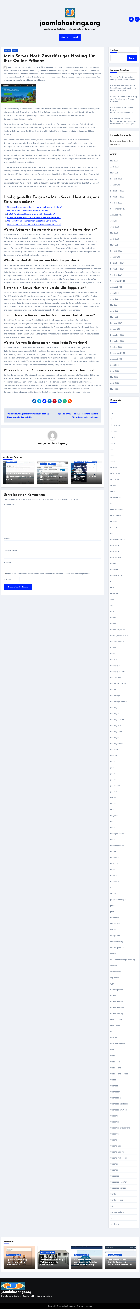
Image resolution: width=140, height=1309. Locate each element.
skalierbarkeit (62, 77)
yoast (112, 1218)
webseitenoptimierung (120, 1128)
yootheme (114, 1224)
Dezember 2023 (117, 335)
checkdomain (116, 515)
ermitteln (114, 593)
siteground (115, 936)
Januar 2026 (116, 185)
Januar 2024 (116, 329)
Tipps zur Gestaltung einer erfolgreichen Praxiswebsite (16, 1262)
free (112, 599)
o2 (111, 888)
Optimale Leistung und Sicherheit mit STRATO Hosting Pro (51, 471)
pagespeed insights (118, 900)
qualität (24, 74)
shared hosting (20, 77)
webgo (113, 1080)
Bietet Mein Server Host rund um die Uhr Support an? (31, 214)
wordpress (11, 462)
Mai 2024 (114, 305)
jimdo (112, 774)
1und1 (112, 437)
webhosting (91, 462)
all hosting (114, 479)
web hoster (115, 1062)
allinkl (112, 491)
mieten (113, 852)
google (113, 623)
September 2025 (117, 209)
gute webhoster (117, 641)
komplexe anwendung (30, 70)
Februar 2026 (116, 179)
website (19, 80)
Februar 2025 (116, 251)
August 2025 (116, 215)
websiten (114, 1164)
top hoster (114, 978)
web (112, 1050)
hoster (7, 50)
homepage (114, 665)
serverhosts (8, 77)
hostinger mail (116, 743)
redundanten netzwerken (51, 74)
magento (114, 816)
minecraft (114, 858)
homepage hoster (118, 671)
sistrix (113, 930)
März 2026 (115, 173)
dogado (113, 563)
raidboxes (114, 918)
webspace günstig (118, 1188)
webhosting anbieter (119, 1104)
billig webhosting (117, 509)
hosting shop (116, 731)
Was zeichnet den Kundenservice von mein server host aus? (34, 224)
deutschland (115, 557)
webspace (114, 1176)
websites (114, 1170)
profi (112, 912)
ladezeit (113, 804)
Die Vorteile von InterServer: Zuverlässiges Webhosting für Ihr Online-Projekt (123, 88)
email (112, 587)
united (113, 996)
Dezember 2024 (117, 263)
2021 (112, 461)
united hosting (116, 1014)
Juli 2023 (114, 365)
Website (7, 561)
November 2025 (117, 197)
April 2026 (114, 167)
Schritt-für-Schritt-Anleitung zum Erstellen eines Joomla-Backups (123, 99)
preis (112, 906)
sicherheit (31, 77)
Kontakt (75, 37)
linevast (113, 810)
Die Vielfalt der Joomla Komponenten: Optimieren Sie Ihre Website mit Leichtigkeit (123, 121)
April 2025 (114, 239)
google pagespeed (118, 629)
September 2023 (117, 353)
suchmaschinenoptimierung (122, 960)
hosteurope (115, 695)
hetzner (113, 659)
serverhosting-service (92, 74)
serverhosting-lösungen (72, 74)
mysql (113, 870)
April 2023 (114, 383)
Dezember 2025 (117, 191)
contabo (113, 521)
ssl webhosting (116, 942)
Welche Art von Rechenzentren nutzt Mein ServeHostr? (32, 221)
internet (114, 755)
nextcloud (114, 882)
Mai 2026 (114, 161)
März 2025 (114, 245)
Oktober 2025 (116, 203)
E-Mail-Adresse (11, 550)
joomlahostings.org (70, 23)
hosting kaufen (117, 719)
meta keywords (117, 846)
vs (111, 1032)
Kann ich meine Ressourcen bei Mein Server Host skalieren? (34, 217)
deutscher (114, 551)
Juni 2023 (114, 371)
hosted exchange (118, 683)
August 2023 (116, 359)
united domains (117, 1008)
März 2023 (114, 389)
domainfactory (116, 575)
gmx (112, 611)
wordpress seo (116, 1200)
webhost (114, 1086)
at (111, 503)
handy (113, 647)
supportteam (74, 77)
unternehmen (85, 77)
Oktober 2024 (116, 275)
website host (116, 1146)
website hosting (117, 1152)
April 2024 (114, 311)
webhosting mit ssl (118, 1110)
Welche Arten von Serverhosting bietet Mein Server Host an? (34, 207)
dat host (114, 527)
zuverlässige (28, 80)
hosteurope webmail (119, 701)
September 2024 (117, 281)
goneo (113, 617)
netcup (113, 876)
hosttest (114, 749)
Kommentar (9, 504)
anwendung (48, 67)
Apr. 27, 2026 (45, 480)
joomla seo (115, 786)
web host (114, 1056)
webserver (114, 1134)
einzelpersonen (86, 67)
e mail (112, 581)
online (113, 894)
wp (111, 1206)
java (112, 768)
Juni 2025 (114, 227)
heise (112, 653)
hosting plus (115, 725)
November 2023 (117, 341)
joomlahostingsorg (19, 67)
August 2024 (116, 287)
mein (15, 50)
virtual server (116, 1020)
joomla (113, 780)
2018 (112, 443)
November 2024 (117, 269)
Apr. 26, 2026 (79, 480)
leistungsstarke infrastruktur (77, 70)
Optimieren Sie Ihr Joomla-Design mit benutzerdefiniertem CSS (120, 1262)
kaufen (113, 798)
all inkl (113, 485)
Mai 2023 (114, 377)
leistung (61, 70)
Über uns (64, 37)
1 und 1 (113, 413)
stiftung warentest (118, 948)
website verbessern (118, 1158)
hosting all (114, 713)
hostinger (114, 737)
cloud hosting (59, 67)
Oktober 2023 (116, 347)
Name (7, 538)
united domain (116, 1002)
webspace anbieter (118, 1182)
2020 (112, 455)
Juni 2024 (114, 299)
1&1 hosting (115, 425)
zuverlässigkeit (40, 80)
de (111, 533)
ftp (111, 605)
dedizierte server (72, 67)
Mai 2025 (114, 233)
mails (112, 828)
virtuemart (115, 1026)
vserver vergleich (117, 1044)
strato (52, 464)
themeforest (115, 972)
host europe (115, 677)
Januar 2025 (116, 257)
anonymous (115, 497)
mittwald (114, 864)
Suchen (114, 50)
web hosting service (119, 1074)
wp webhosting (117, 1212)
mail (112, 822)
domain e (114, 569)
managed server (117, 834)
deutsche (114, 545)
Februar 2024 (116, 323)
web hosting (115, 1068)
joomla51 (114, 792)
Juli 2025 (114, 221)
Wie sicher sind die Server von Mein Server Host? (28, 210)
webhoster (79, 462)
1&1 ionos (114, 431)
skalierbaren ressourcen (46, 77)
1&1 (111, 419)
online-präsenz (14, 74)
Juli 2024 (114, 293)
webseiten (114, 1122)
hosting (113, 707)
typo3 (112, 984)
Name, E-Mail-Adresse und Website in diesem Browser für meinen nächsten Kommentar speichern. (48, 573)
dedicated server (117, 539)
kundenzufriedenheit (48, 70)
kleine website (15, 70)
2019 (112, 449)
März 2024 (115, 317)
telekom (113, 966)
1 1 (111, 407)
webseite (114, 1116)
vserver (113, 1038)
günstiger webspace (119, 635)
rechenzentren (34, 74)
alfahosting (115, 473)
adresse (113, 467)
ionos (112, 761)
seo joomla (115, 924)
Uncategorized (116, 990)
